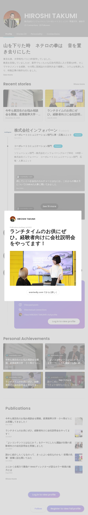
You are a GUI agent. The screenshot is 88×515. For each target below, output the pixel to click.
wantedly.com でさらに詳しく (43, 292)
